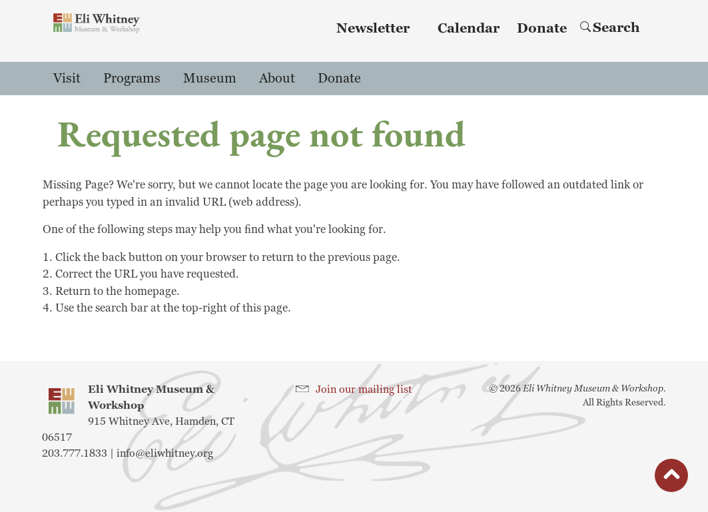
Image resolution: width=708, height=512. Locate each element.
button (671, 478)
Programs (132, 79)
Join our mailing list (364, 389)
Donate (542, 29)
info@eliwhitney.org (165, 453)
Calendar (469, 29)
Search (610, 28)
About (277, 79)
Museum (209, 79)
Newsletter (373, 29)
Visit (67, 79)
